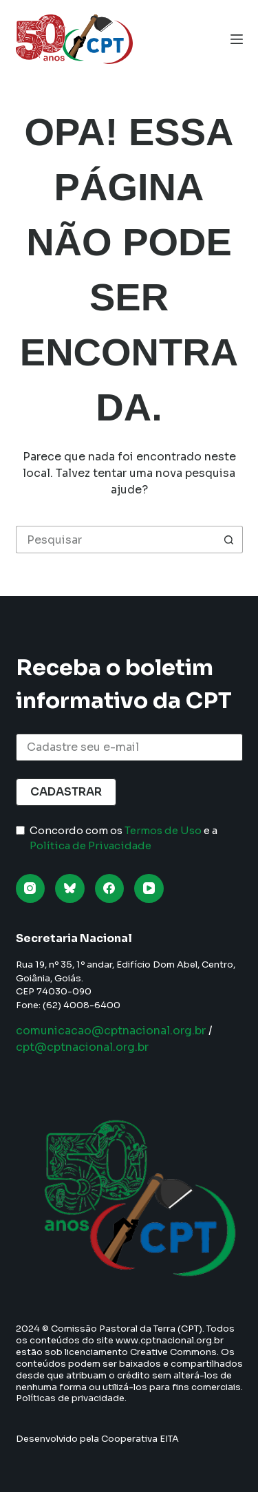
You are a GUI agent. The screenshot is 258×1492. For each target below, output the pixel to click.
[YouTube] (149, 889)
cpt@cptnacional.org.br (82, 1047)
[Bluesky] (70, 889)
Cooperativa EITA (140, 1439)
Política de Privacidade (90, 845)
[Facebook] (110, 889)
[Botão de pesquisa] (229, 539)
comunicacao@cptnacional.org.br (111, 1030)
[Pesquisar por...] (115, 539)
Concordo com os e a (123, 838)
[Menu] (236, 39)
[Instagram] (30, 889)
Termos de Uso (163, 830)
